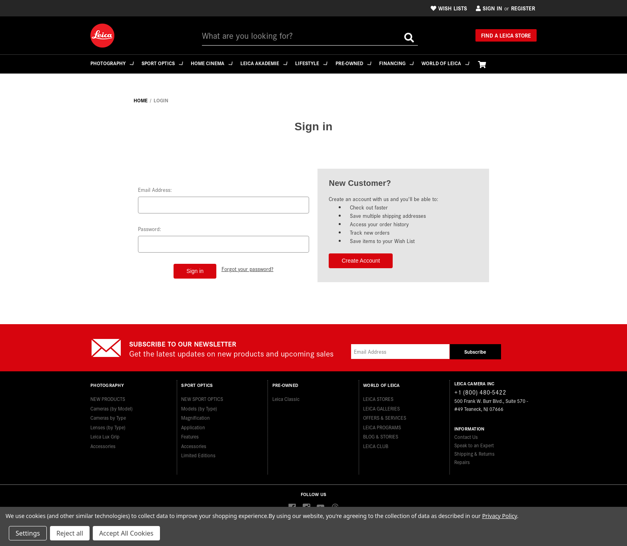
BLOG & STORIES (380, 433)
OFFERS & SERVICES (384, 414)
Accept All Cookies (126, 533)
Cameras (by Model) (111, 405)
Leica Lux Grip (105, 433)
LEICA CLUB (375, 443)
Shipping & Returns (474, 453)
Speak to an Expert (474, 445)
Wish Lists (449, 8)
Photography (112, 63)
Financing (408, 63)
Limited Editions (198, 452)
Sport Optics (165, 63)
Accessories (103, 443)
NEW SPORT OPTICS (202, 396)
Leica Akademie (270, 63)
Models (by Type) (199, 405)
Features (190, 433)
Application (193, 424)
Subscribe (475, 351)
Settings (28, 533)
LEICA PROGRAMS (382, 424)
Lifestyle (319, 63)
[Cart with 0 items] (496, 64)
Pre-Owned (363, 63)
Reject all (69, 533)
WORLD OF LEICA (459, 63)
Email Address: (155, 189)
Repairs (462, 461)
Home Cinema (216, 63)
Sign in (489, 8)
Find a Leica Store (506, 35)
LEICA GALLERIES (381, 405)
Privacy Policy (499, 516)
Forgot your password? (248, 268)
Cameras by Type (108, 414)
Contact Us (466, 436)
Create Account (360, 260)
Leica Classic (286, 396)
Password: (149, 229)
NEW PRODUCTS (107, 396)
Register (523, 8)
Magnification (195, 414)
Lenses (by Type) (108, 424)
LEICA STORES (378, 396)
